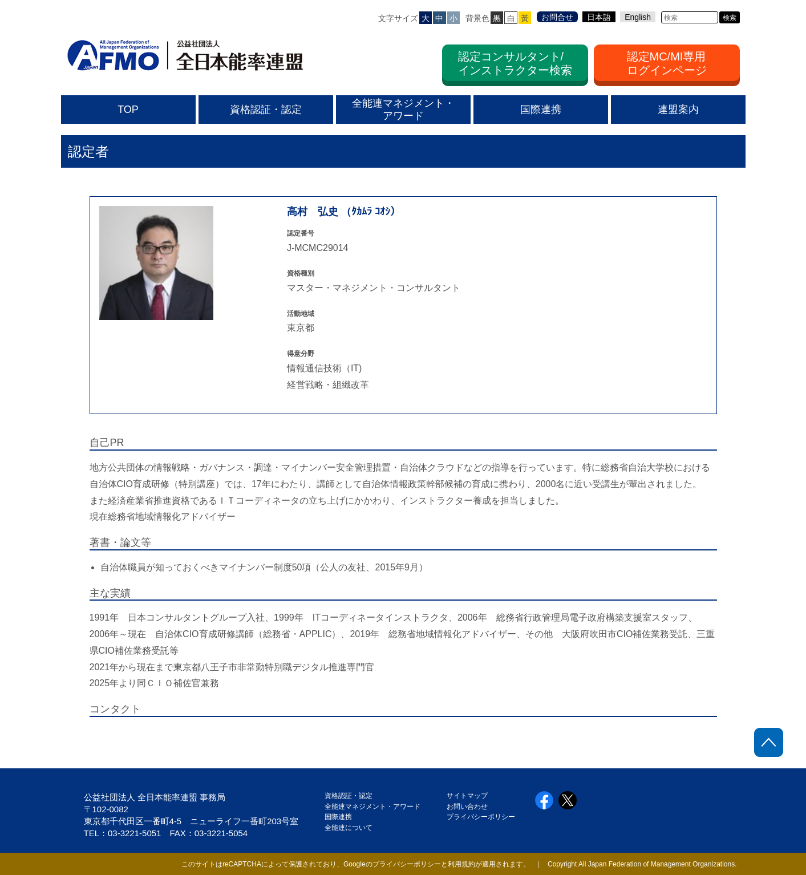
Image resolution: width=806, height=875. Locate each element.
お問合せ (557, 17)
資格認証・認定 (348, 796)
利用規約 (461, 864)
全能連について (348, 828)
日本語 (599, 17)
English (638, 17)
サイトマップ (467, 796)
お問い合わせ (467, 807)
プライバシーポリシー (481, 817)
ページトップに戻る (768, 742)
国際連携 (342, 817)
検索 (729, 18)
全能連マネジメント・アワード (372, 807)
